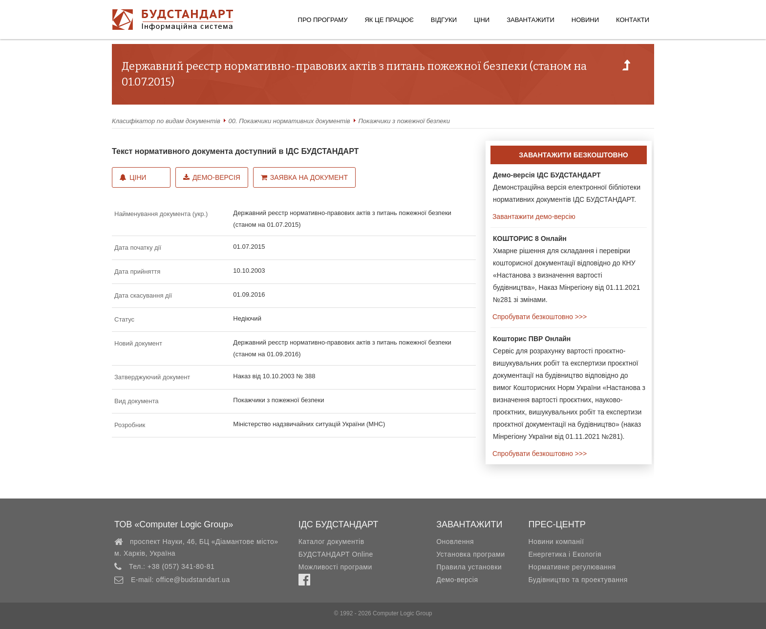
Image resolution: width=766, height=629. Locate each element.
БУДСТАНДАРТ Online (335, 554)
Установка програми (470, 554)
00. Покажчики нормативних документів (289, 121)
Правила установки (469, 567)
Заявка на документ (304, 177)
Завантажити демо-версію (532, 216)
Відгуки (444, 19)
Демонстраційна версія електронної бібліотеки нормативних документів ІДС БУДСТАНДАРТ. (566, 187)
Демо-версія (211, 177)
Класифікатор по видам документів (166, 121)
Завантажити (530, 19)
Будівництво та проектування (577, 580)
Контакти (632, 19)
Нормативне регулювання (572, 567)
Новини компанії (556, 541)
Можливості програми (335, 567)
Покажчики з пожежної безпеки (404, 121)
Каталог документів (331, 541)
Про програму (323, 19)
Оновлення (455, 541)
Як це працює (388, 19)
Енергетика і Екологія (564, 554)
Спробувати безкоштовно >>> (538, 317)
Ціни (481, 19)
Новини (585, 19)
